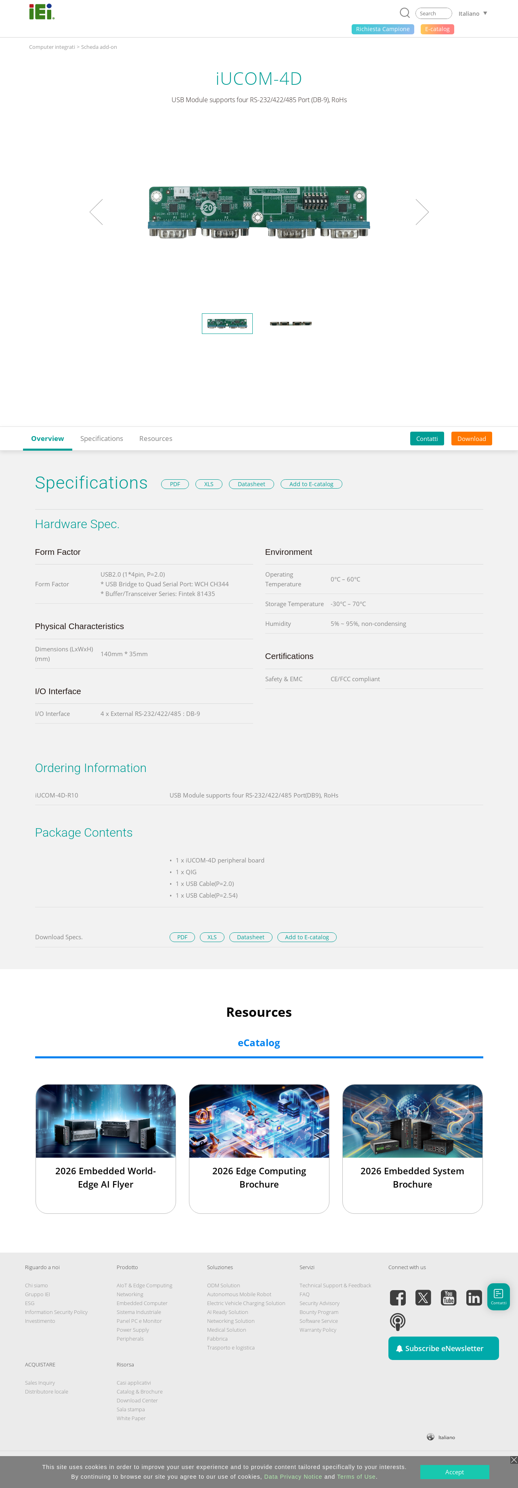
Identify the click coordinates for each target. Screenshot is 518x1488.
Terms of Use (356, 1476)
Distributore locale (46, 1391)
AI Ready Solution (227, 1312)
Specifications (101, 438)
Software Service (319, 1320)
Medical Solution (226, 1329)
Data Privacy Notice (293, 1476)
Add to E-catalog (311, 484)
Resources (155, 438)
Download (471, 438)
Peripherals (130, 1338)
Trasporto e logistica (231, 1347)
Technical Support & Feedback (335, 1285)
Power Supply (133, 1329)
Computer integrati (52, 46)
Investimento (40, 1320)
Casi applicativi (134, 1382)
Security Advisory (320, 1303)
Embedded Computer (142, 1303)
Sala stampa (131, 1409)
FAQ (305, 1294)
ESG (29, 1303)
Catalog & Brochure (140, 1391)
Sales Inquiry (40, 1382)
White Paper (131, 1418)
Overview (47, 438)
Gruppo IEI (37, 1294)
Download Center (137, 1400)
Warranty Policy (318, 1329)
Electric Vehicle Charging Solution (246, 1303)
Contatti (427, 438)
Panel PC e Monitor (139, 1320)
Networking (130, 1294)
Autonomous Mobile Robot (239, 1294)
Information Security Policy (56, 1312)
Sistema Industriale (139, 1312)
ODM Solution (223, 1285)
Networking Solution (231, 1320)
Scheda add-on (99, 46)
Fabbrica (217, 1338)
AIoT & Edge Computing (144, 1285)
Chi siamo (36, 1285)
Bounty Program (319, 1312)
